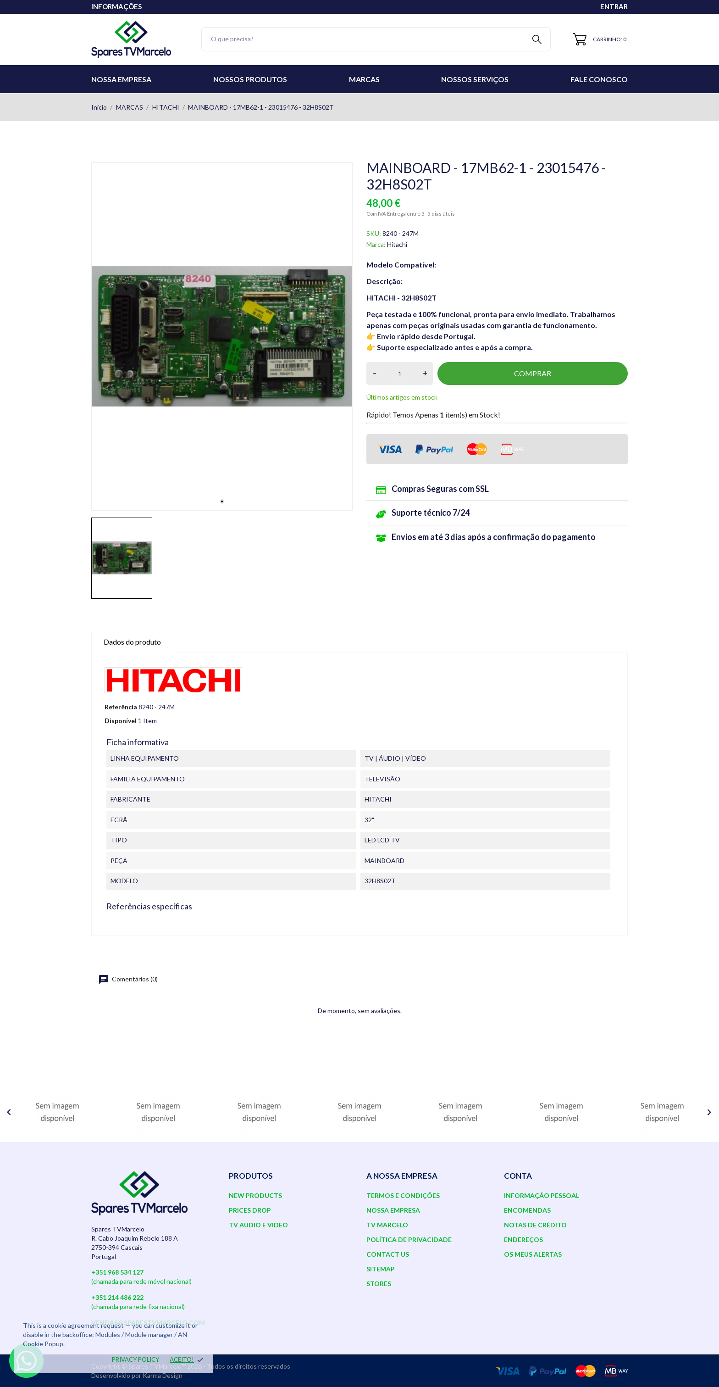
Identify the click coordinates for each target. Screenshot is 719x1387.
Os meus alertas (533, 1254)
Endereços (523, 1239)
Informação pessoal (541, 1195)
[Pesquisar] (376, 39)
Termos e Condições (403, 1195)
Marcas (364, 79)
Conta (518, 1176)
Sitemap (380, 1269)
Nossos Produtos (250, 79)
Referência (121, 707)
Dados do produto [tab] (132, 641)
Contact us (387, 1254)
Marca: (376, 244)
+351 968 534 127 (117, 1272)
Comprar (532, 373)
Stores (378, 1283)
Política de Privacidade (409, 1239)
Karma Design (163, 1375)
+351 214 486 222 (117, 1297)
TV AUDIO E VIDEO (258, 1225)
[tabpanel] (222, 336)
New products (255, 1195)
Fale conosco (599, 79)
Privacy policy (135, 1359)
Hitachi (397, 244)
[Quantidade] (399, 373)
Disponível (121, 720)
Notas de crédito (535, 1225)
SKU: (373, 233)
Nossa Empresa (121, 79)
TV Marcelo (387, 1225)
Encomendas (527, 1210)
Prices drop (250, 1210)
